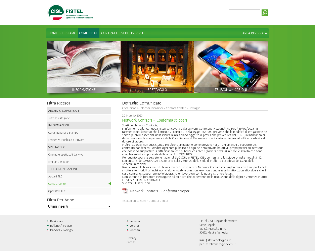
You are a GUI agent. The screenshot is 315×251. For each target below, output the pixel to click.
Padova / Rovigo (61, 230)
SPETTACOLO (157, 90)
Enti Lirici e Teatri (59, 161)
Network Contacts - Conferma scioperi (160, 191)
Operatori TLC (56, 191)
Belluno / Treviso (61, 225)
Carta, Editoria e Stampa (63, 132)
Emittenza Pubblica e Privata (66, 139)
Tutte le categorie (59, 118)
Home (53, 33)
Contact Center (57, 183)
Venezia (135, 221)
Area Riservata (254, 33)
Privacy (131, 238)
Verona (134, 225)
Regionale (56, 221)
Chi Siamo (68, 33)
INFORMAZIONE (84, 90)
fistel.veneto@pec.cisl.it (220, 244)
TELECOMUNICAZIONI (231, 90)
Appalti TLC (55, 176)
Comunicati (88, 33)
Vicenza (135, 230)
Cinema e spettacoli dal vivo (66, 154)
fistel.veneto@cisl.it (218, 240)
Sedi (124, 33)
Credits (131, 242)
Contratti (110, 33)
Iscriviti (138, 33)
